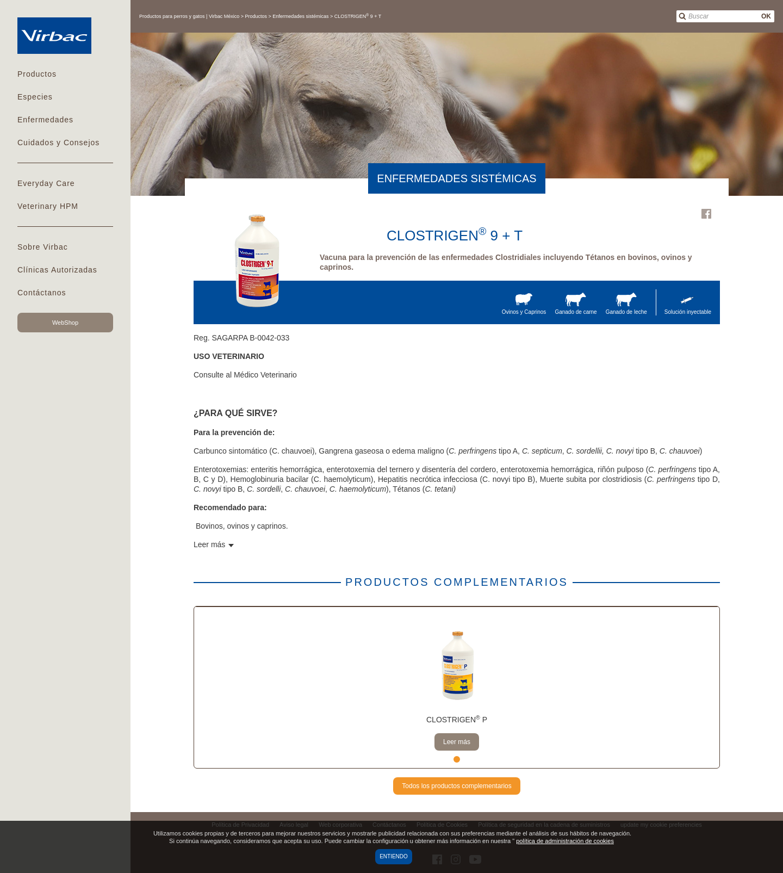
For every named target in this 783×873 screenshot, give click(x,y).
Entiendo (394, 856)
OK (766, 16)
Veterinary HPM (47, 206)
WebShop (65, 322)
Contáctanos (41, 292)
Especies (35, 96)
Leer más (456, 742)
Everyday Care (46, 183)
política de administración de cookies (565, 841)
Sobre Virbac (42, 247)
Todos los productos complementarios (456, 786)
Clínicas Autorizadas (57, 269)
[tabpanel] (457, 687)
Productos (37, 74)
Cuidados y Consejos (58, 142)
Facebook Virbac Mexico (706, 214)
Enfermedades (45, 119)
